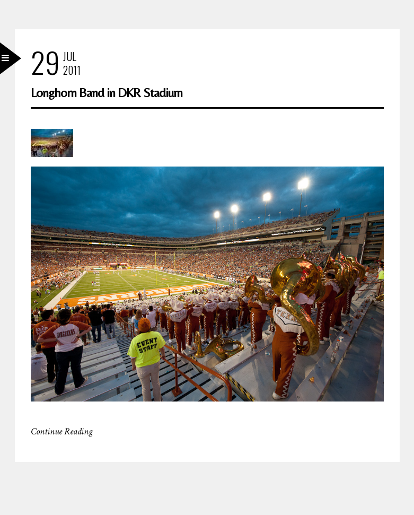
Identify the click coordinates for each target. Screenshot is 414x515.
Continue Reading (62, 431)
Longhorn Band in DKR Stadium (106, 92)
